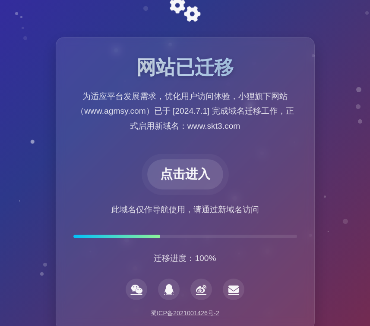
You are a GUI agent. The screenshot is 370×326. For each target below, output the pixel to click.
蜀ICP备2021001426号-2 (185, 313)
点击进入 (185, 175)
